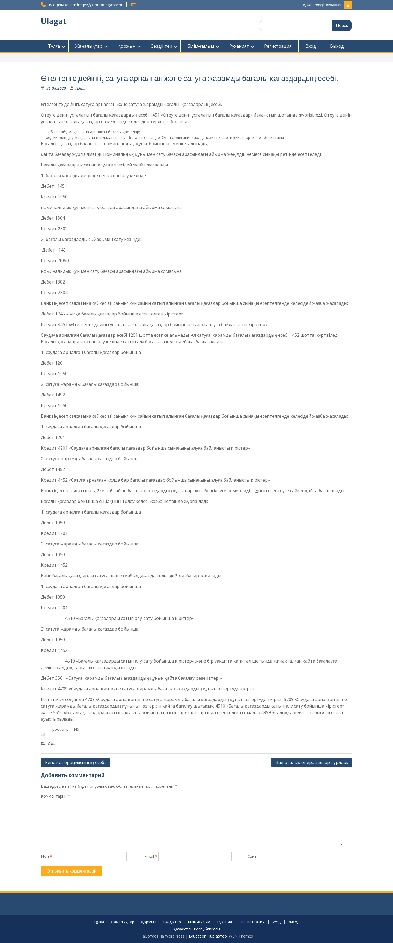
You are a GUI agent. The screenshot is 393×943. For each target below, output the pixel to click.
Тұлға (54, 46)
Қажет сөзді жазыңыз (322, 4)
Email (150, 856)
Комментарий (55, 796)
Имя (46, 856)
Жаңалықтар (88, 46)
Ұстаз (52, 743)
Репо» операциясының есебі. (75, 762)
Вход (310, 46)
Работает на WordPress (162, 936)
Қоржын (126, 46)
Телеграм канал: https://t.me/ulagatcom (84, 4)
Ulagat (53, 21)
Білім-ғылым (200, 46)
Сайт (252, 856)
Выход (337, 46)
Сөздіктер (161, 46)
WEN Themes (241, 936)
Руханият (239, 46)
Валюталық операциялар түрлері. (311, 762)
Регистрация (277, 46)
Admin (81, 88)
